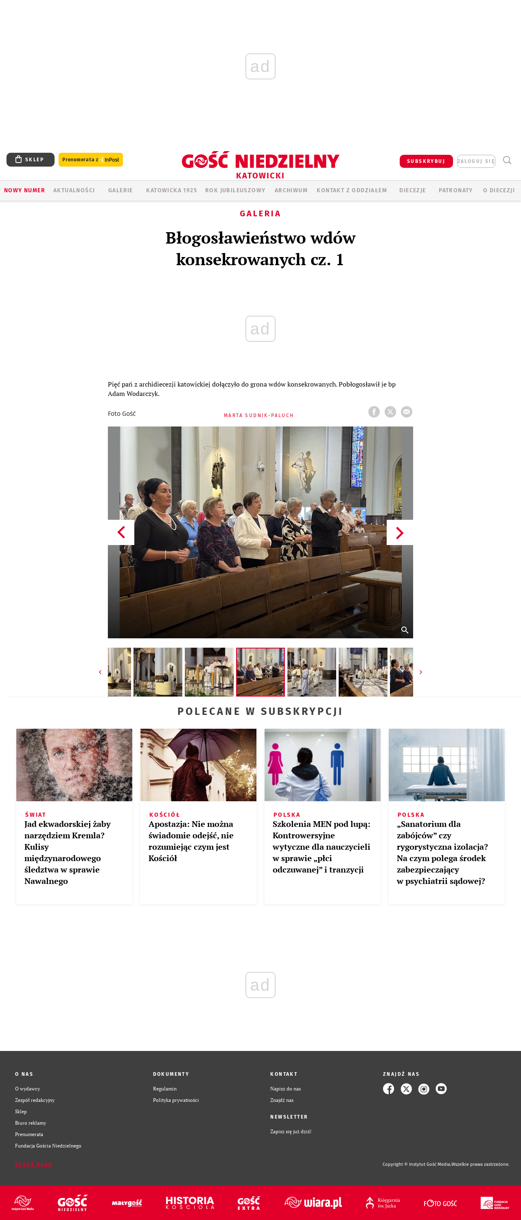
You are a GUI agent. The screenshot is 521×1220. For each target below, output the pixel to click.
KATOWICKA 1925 (171, 190)
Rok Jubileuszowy (235, 190)
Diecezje (412, 190)
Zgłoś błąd (34, 1164)
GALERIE (120, 190)
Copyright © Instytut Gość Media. (417, 1164)
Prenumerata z (90, 160)
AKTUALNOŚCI (74, 190)
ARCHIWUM (291, 190)
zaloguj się (476, 161)
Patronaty (456, 190)
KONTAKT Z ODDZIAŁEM (352, 190)
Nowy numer (24, 190)
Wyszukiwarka (506, 160)
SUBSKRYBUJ (426, 161)
